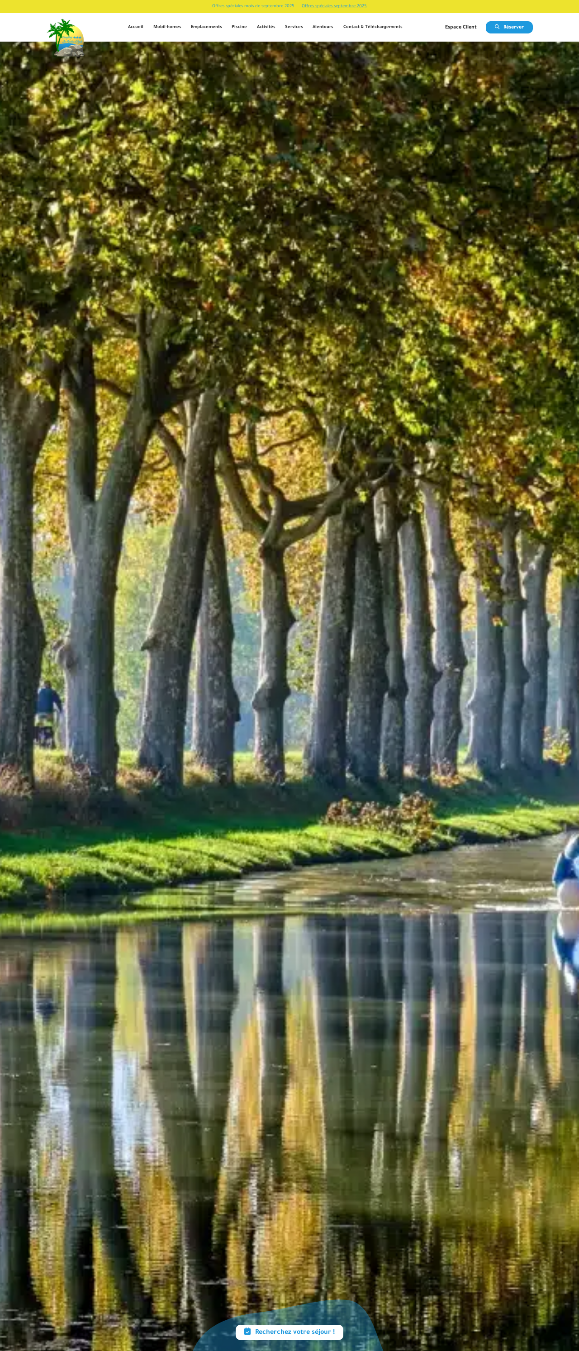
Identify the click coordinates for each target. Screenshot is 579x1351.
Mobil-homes (167, 27)
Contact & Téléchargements (373, 27)
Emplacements (206, 27)
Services (294, 27)
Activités (266, 27)
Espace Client (461, 27)
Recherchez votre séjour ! (289, 1333)
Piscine (239, 27)
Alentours (323, 27)
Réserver (509, 27)
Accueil (135, 27)
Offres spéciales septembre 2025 (334, 6)
